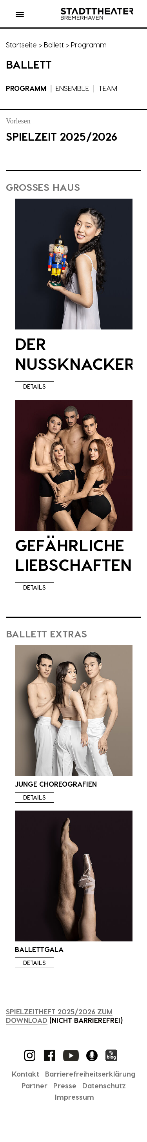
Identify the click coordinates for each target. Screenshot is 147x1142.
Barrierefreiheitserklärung (90, 1074)
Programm (26, 88)
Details (34, 386)
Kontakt (25, 1074)
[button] (20, 15)
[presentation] (73, 264)
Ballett (54, 44)
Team (107, 88)
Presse (64, 1085)
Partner (34, 1085)
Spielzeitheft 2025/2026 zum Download (59, 1015)
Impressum (74, 1097)
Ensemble (72, 88)
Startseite (21, 44)
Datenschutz (104, 1085)
